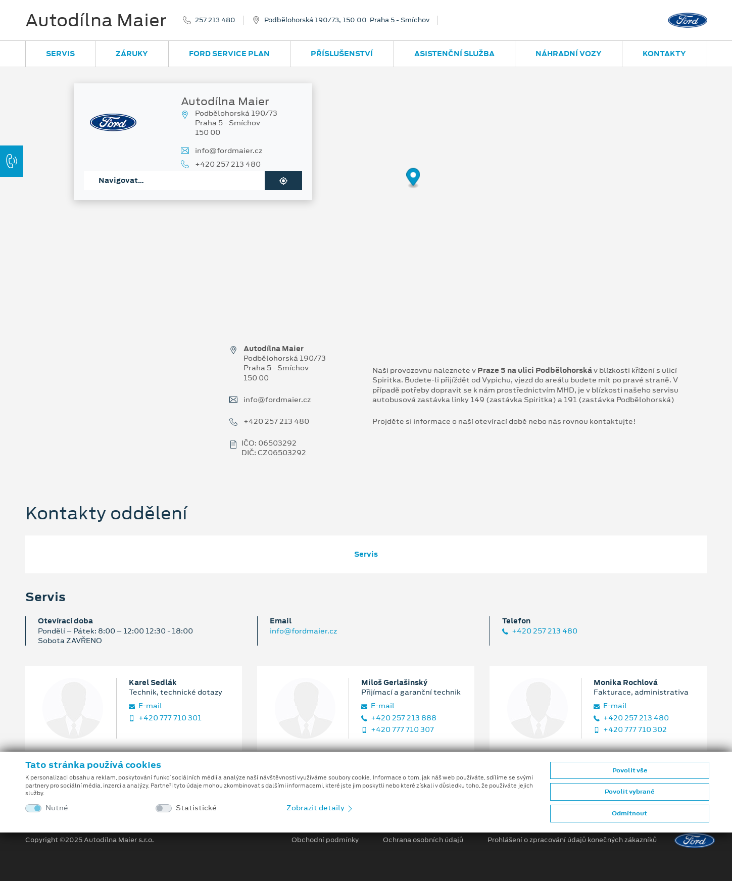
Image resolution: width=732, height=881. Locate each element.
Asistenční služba (454, 53)
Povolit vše (629, 770)
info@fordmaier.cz (228, 151)
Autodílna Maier (96, 20)
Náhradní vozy (568, 53)
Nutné (56, 808)
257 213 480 (215, 20)
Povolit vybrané (629, 792)
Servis (60, 53)
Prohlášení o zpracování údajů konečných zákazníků (572, 840)
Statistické (196, 808)
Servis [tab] (366, 554)
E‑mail (145, 706)
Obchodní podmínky (325, 840)
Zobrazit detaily (320, 808)
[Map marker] (413, 178)
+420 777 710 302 (630, 730)
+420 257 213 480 (228, 164)
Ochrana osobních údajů (423, 840)
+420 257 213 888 (398, 718)
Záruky (132, 53)
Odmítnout (629, 813)
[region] (366, 185)
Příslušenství (342, 53)
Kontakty (664, 53)
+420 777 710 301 (165, 718)
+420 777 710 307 (397, 730)
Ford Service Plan (229, 53)
